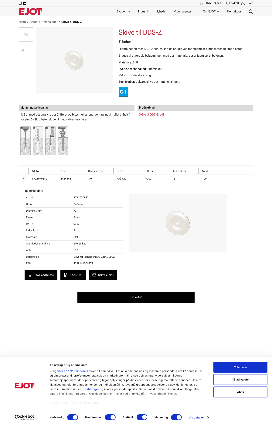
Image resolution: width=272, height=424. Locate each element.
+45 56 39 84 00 (213, 3)
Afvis (240, 391)
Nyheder (161, 11)
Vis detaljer (196, 416)
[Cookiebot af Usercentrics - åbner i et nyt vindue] (24, 416)
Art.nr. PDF (73, 275)
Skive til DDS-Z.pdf (151, 114)
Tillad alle (240, 366)
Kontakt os (234, 11)
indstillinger (90, 388)
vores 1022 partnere (71, 370)
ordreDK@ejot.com (242, 3)
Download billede (41, 275)
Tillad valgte (240, 378)
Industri (143, 11)
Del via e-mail (103, 275)
